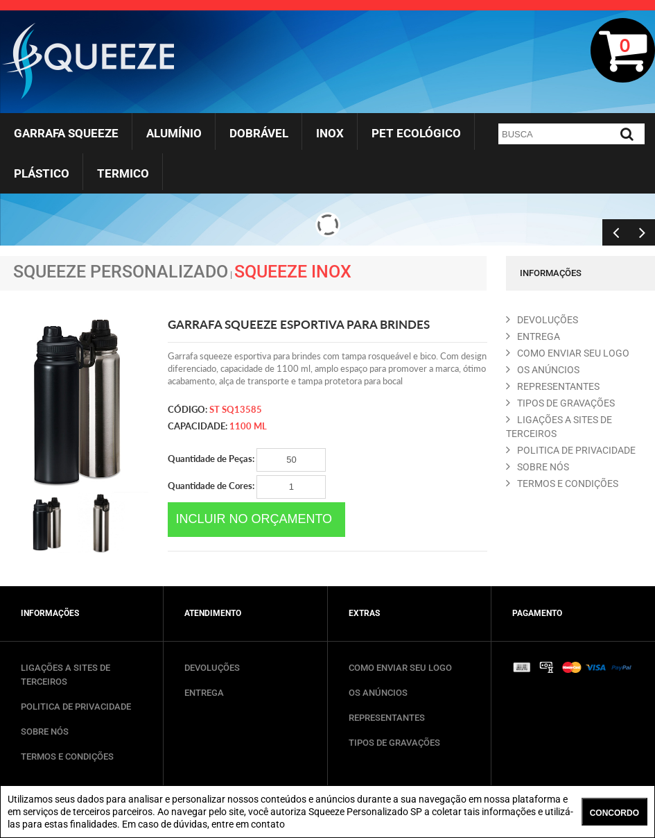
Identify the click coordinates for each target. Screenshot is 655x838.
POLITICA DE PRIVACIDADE (571, 450)
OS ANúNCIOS (542, 369)
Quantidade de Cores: (247, 487)
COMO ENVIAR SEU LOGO (567, 353)
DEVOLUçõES (542, 319)
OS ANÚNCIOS (378, 692)
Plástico (41, 173)
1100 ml (248, 425)
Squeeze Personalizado (120, 272)
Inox (330, 133)
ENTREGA (533, 336)
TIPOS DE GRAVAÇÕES (394, 742)
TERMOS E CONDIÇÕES (67, 756)
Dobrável (258, 133)
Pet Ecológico (416, 133)
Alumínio (174, 133)
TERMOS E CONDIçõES (562, 483)
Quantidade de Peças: (247, 460)
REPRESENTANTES (553, 386)
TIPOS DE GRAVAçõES (560, 403)
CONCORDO (614, 813)
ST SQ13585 (235, 409)
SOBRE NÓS (45, 731)
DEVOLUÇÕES (212, 667)
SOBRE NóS (537, 466)
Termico (123, 173)
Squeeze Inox (292, 272)
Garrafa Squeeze (66, 133)
